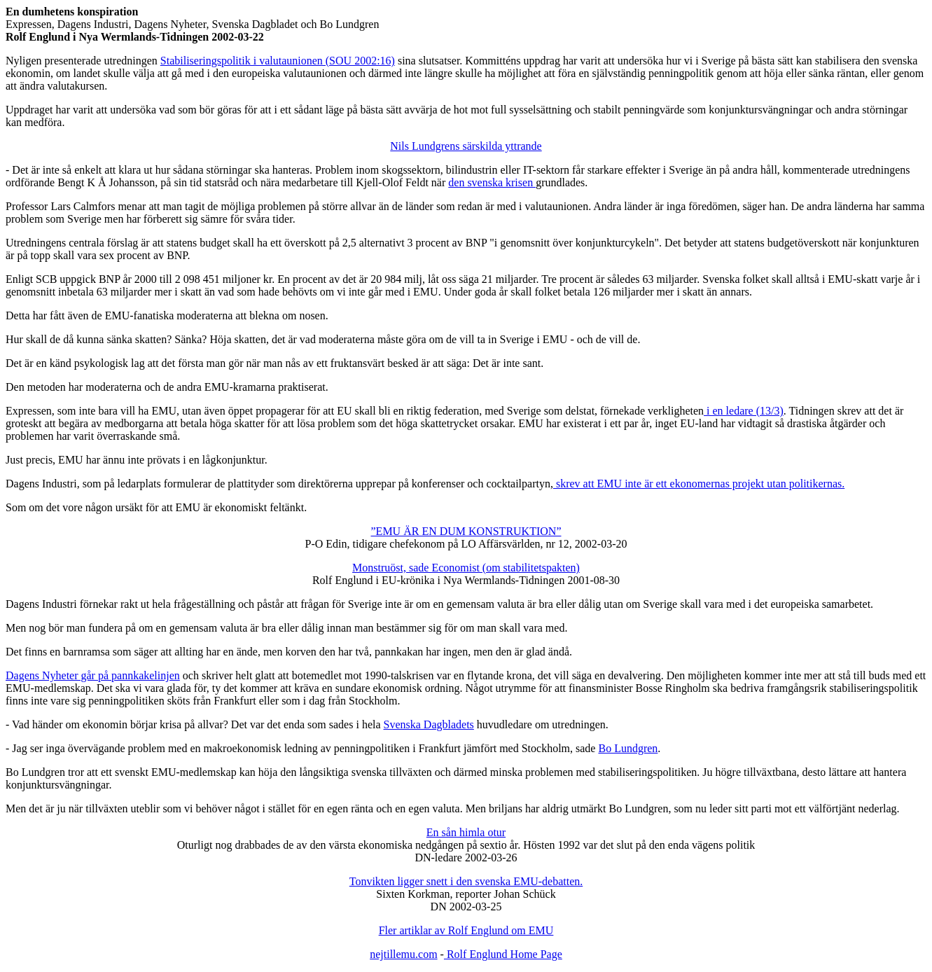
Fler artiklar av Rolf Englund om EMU (466, 930)
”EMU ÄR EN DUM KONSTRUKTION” (466, 531)
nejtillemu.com (403, 954)
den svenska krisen (492, 182)
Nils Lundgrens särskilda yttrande (465, 146)
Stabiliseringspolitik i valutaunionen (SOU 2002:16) (277, 61)
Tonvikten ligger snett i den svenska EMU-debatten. (466, 881)
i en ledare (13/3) (744, 411)
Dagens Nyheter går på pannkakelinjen (93, 675)
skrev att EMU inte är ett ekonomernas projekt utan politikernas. (698, 484)
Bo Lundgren (628, 748)
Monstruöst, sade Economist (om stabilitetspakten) (466, 568)
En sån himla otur (466, 832)
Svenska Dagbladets (429, 724)
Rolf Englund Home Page (503, 954)
